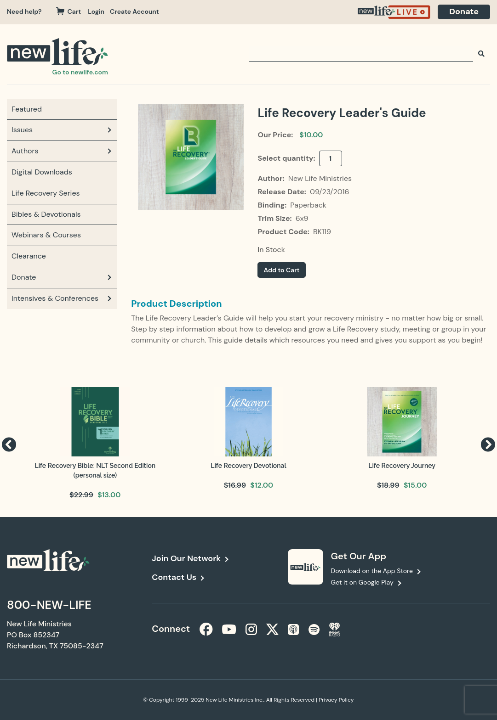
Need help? (24, 11)
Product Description (176, 303)
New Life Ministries (320, 178)
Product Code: (284, 231)
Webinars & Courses (46, 235)
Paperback (308, 205)
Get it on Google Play (362, 582)
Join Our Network (186, 558)
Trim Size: (275, 218)
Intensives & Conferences (54, 298)
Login (96, 11)
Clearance (28, 256)
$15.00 (415, 485)
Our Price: (275, 135)
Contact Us (174, 577)
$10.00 (311, 135)
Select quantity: (287, 158)
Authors (25, 151)
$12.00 (261, 485)
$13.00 (108, 495)
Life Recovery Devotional (248, 465)
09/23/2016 (329, 192)
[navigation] (99, 12)
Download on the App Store (372, 571)
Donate (464, 11)
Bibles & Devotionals (46, 214)
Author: (271, 178)
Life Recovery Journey (401, 465)
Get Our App (359, 556)
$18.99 (388, 485)
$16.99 (235, 485)
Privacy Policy (336, 699)
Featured (26, 109)
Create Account (134, 11)
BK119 (322, 231)
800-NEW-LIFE (49, 605)
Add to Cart (281, 270)
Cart (68, 11)
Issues (22, 130)
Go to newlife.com (80, 72)
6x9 (302, 218)
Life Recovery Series (45, 193)
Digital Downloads (41, 172)
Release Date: (282, 192)
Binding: (272, 205)
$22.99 (81, 495)
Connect (168, 629)
